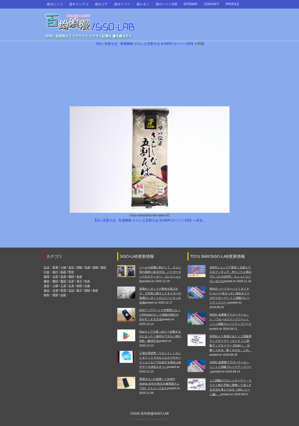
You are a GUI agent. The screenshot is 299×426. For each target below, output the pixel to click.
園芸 (63, 281)
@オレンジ (55, 4)
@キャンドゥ (78, 4)
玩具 (71, 281)
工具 (63, 285)
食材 (95, 290)
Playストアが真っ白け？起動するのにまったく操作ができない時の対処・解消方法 (160, 336)
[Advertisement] (149, 76)
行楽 (46, 272)
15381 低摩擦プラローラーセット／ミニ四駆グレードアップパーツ (230, 367)
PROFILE (232, 4)
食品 (46, 290)
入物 (55, 285)
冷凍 (55, 290)
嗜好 (55, 281)
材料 (79, 285)
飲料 (46, 295)
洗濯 (87, 267)
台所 (55, 276)
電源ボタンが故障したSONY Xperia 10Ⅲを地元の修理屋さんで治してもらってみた (159, 383)
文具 (71, 285)
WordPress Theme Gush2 (149, 418)
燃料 (71, 276)
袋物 (95, 267)
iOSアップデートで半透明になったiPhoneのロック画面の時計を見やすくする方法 (159, 315)
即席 (63, 290)
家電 (55, 267)
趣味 (46, 281)
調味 (87, 290)
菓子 (79, 290)
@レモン (143, 4)
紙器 (63, 272)
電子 (79, 281)
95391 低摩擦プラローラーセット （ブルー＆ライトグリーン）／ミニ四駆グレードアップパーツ (230, 319)
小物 (63, 267)
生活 (46, 267)
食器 (79, 276)
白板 (87, 285)
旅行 (55, 272)
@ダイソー (122, 4)
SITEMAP (191, 4)
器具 (63, 276)
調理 (46, 276)
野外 (71, 272)
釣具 (87, 281)
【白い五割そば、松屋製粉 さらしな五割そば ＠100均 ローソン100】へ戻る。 (149, 220)
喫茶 (55, 295)
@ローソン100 (166, 4)
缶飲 (63, 295)
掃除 (79, 267)
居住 (71, 267)
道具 (46, 285)
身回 (103, 267)
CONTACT (211, 4)
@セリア (101, 4)
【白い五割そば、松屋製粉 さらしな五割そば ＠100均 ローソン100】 (145, 43)
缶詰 (71, 290)
